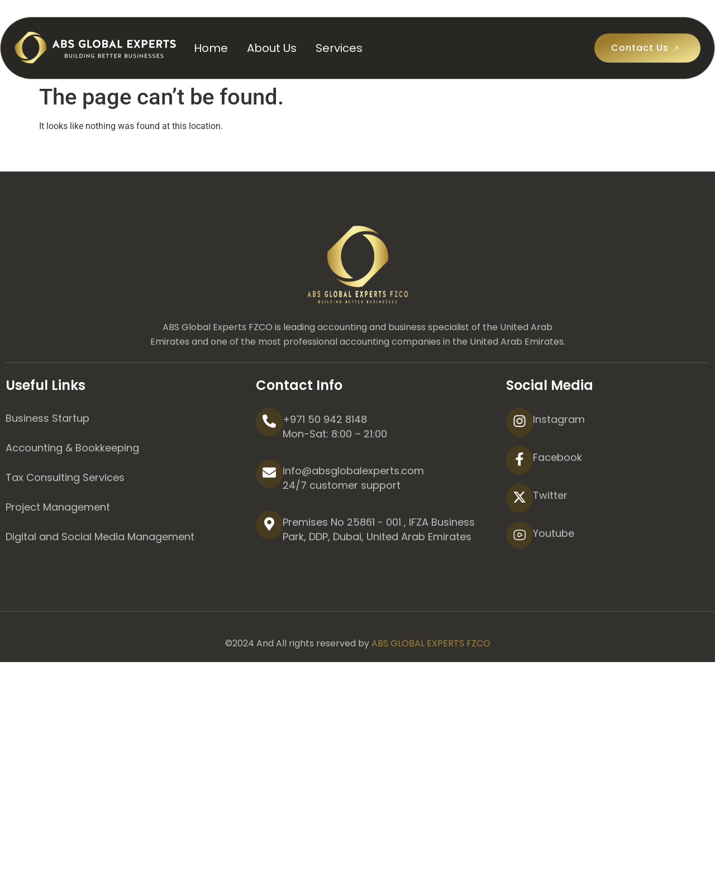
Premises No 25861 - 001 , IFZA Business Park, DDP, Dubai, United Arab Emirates (379, 569)
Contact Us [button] (647, 48)
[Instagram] (519, 462)
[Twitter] (519, 538)
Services (339, 48)
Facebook (557, 498)
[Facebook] (519, 500)
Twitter (550, 535)
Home (211, 48)
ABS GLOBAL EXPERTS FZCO (430, 683)
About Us (272, 48)
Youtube (553, 573)
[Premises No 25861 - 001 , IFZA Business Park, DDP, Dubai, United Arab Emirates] (269, 565)
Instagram (559, 460)
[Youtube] (519, 575)
